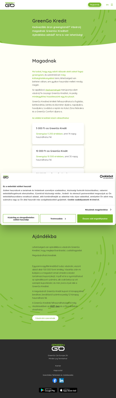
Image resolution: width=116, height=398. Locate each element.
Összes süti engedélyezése (95, 218)
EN (107, 5)
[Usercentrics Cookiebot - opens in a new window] (101, 177)
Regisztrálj (94, 4)
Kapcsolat (58, 370)
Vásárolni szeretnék (45, 318)
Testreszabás (58, 218)
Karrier (58, 366)
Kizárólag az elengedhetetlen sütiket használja (21, 218)
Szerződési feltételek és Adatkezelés (58, 375)
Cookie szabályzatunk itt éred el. (84, 200)
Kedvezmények (52, 90)
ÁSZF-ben (55, 306)
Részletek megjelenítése (96, 209)
